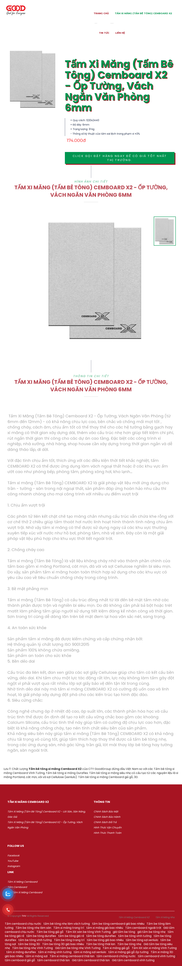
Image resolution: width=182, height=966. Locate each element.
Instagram (13, 866)
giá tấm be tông (124, 932)
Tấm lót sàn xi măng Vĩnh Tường (154, 948)
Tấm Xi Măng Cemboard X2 (134, 917)
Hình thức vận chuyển (108, 827)
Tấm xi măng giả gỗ (116, 948)
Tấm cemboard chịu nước (23, 924)
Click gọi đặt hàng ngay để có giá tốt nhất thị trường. (120, 158)
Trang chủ (101, 13)
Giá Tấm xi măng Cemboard (24, 892)
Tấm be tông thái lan (100, 944)
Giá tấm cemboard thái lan (91, 960)
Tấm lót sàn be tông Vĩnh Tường (88, 932)
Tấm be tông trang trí (69, 940)
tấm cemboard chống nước (116, 956)
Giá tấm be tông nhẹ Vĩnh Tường (77, 948)
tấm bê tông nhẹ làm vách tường (67, 924)
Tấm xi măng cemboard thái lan (72, 956)
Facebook (13, 855)
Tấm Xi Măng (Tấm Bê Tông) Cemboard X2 (143, 13)
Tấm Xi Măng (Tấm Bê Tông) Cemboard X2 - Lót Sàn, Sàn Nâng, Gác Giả (46, 814)
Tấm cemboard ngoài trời (143, 928)
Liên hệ (120, 32)
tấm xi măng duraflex (21, 952)
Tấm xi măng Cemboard (22, 882)
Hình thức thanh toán (107, 833)
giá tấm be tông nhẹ (151, 932)
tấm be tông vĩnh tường (134, 936)
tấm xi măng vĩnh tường (54, 952)
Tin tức (104, 32)
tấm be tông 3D (29, 944)
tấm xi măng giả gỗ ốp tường (128, 952)
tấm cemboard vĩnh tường (156, 956)
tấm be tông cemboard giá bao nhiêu (118, 924)
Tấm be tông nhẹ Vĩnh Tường (32, 948)
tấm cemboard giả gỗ (20, 960)
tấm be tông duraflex (41, 936)
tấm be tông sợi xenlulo (142, 940)
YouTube (12, 861)
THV (24, 916)
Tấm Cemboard (17, 887)
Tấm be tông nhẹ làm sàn (33, 928)
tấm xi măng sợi (36, 956)
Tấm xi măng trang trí (68, 928)
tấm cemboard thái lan (53, 960)
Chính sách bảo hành (107, 817)
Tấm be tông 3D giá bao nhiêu (63, 944)
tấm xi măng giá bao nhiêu (104, 928)
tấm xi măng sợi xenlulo (90, 952)
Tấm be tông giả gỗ (50, 932)
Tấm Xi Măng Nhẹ (165, 917)
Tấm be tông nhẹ (129, 944)
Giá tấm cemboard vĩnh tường (133, 960)
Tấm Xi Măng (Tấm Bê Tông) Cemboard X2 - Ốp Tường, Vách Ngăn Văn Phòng (44, 824)
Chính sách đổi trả (105, 822)
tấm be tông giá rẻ (71, 936)
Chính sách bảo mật (106, 811)
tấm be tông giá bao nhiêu (105, 940)
